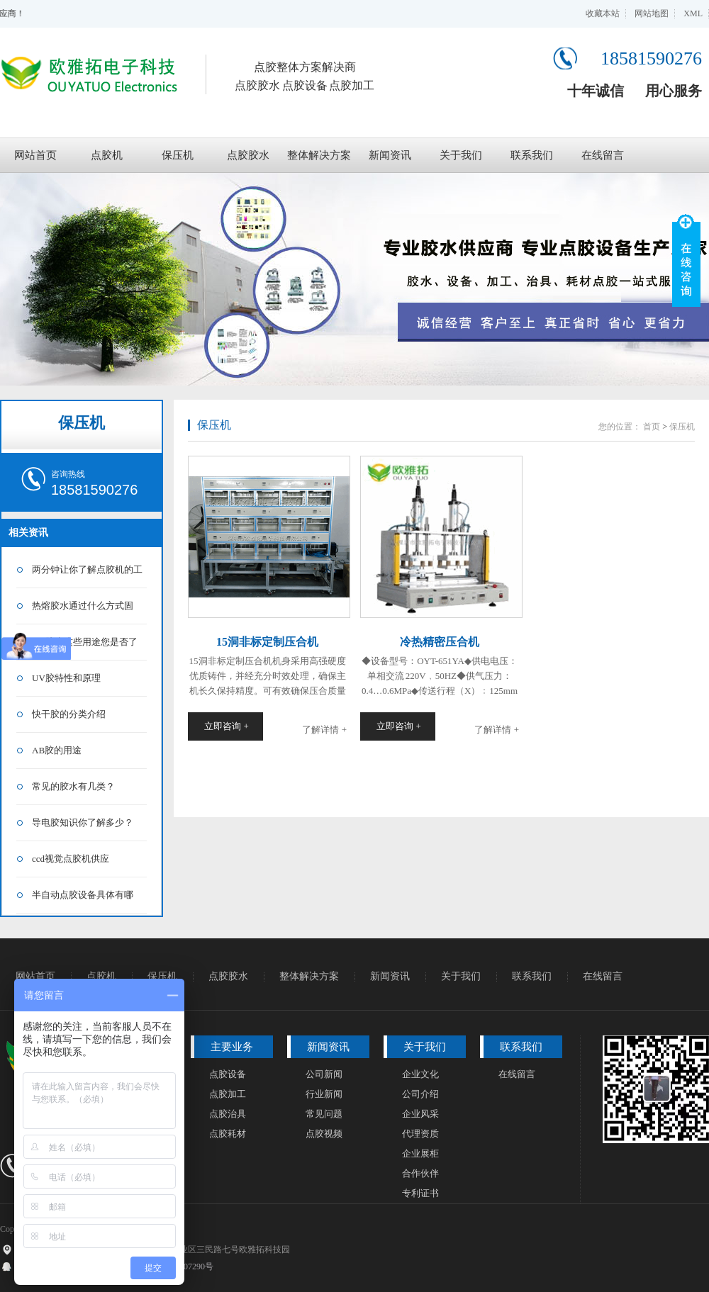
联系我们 (531, 155)
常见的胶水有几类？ (73, 786)
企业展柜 (420, 1153)
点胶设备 (227, 1074)
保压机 (178, 155)
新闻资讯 (390, 155)
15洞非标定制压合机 (267, 642)
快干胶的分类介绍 (69, 714)
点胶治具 (227, 1113)
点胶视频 (324, 1133)
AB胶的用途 (57, 750)
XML (693, 13)
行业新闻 (324, 1094)
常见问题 (324, 1113)
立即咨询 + (226, 726)
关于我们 (461, 155)
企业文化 (420, 1074)
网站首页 (35, 155)
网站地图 (652, 13)
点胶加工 (227, 1094)
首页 (651, 427)
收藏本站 (603, 13)
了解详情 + (324, 729)
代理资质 (420, 1133)
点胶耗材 (227, 1133)
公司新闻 (324, 1074)
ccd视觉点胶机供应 (70, 858)
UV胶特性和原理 (66, 678)
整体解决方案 (319, 155)
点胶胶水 (248, 155)
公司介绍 (420, 1094)
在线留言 (602, 155)
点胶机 (107, 155)
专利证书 (420, 1193)
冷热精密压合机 (439, 642)
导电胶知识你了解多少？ (82, 822)
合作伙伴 (420, 1173)
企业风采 (420, 1113)
